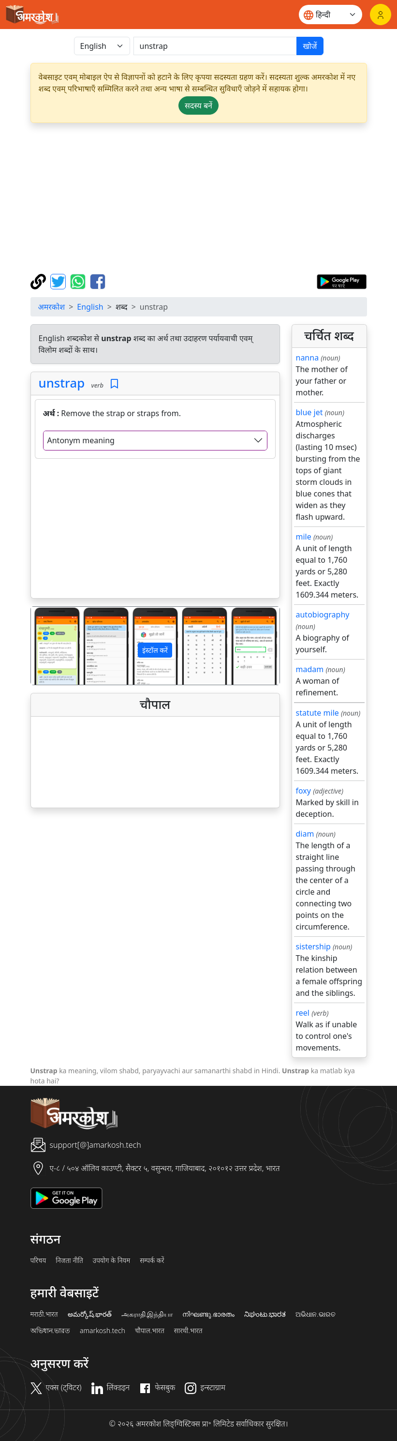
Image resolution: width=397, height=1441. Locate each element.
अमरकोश (51, 306)
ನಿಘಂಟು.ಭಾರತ (265, 1314)
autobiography (323, 614)
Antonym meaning (81, 440)
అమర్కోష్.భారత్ (90, 1314)
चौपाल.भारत (149, 1331)
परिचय (38, 1260)
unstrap (62, 383)
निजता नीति (69, 1260)
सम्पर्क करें (152, 1260)
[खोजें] (215, 46)
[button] (49, 646)
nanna (307, 357)
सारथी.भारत (188, 1331)
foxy (303, 790)
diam (305, 833)
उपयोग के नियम (111, 1260)
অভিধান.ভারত (50, 1331)
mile (303, 536)
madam (310, 669)
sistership (313, 946)
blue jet (309, 412)
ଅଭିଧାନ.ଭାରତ (315, 1314)
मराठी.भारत (44, 1314)
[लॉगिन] (380, 14)
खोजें (310, 46)
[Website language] (330, 14)
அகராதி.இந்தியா (147, 1314)
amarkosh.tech (102, 1331)
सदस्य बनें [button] (198, 105)
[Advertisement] (198, 198)
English (90, 306)
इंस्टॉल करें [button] (155, 650)
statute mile (317, 712)
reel (302, 1012)
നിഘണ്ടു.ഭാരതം (208, 1314)
